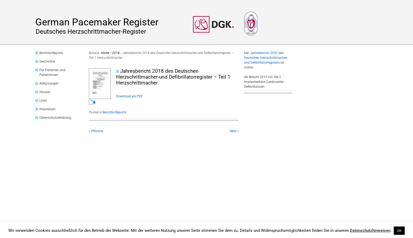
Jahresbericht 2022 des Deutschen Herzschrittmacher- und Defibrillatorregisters (266, 57)
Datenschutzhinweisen (370, 230)
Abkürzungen (49, 83)
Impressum (47, 109)
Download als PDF (129, 96)
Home (105, 53)
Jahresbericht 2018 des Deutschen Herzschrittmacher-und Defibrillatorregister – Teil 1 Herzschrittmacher (173, 77)
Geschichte (47, 61)
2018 (116, 53)
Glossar (44, 92)
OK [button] (399, 231)
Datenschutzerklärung (55, 118)
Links (43, 100)
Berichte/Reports (51, 53)
